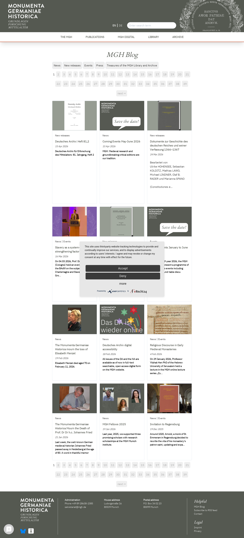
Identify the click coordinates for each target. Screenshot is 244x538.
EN (114, 25)
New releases (72, 65)
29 (110, 84)
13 (127, 74)
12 (120, 74)
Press (99, 65)
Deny (122, 276)
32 (133, 84)
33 (140, 84)
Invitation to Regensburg (164, 424)
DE (120, 25)
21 (187, 74)
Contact (198, 513)
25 (80, 84)
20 (179, 74)
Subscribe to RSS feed (205, 510)
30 (118, 84)
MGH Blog (199, 506)
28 (103, 84)
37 (170, 84)
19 (172, 74)
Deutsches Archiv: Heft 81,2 (72, 141)
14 (135, 74)
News (57, 65)
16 (150, 74)
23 (65, 84)
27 (95, 84)
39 (185, 84)
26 (88, 84)
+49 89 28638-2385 (82, 503)
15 (142, 74)
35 (155, 84)
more (122, 283)
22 (58, 84)
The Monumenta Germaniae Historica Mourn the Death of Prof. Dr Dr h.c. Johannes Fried (73, 428)
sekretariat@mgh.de (75, 507)
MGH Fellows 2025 (114, 424)
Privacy (197, 531)
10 (105, 74)
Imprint (198, 527)
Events (88, 65)
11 (112, 74)
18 (165, 74)
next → (122, 93)
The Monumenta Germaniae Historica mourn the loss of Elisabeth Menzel (72, 349)
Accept (123, 268)
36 (162, 84)
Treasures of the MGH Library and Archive (132, 65)
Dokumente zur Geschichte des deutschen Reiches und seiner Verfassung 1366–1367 (169, 145)
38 (177, 84)
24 (73, 84)
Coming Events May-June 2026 (121, 141)
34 (147, 84)
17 (157, 74)
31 (125, 84)
